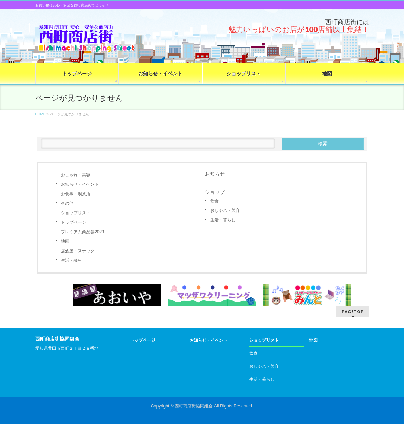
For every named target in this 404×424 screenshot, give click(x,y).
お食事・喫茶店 (75, 193)
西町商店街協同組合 (194, 406)
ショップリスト (75, 212)
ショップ (215, 192)
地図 (65, 241)
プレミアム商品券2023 (82, 231)
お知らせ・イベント (80, 184)
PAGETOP (353, 311)
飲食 (214, 200)
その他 (67, 203)
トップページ (73, 222)
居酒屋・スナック (78, 250)
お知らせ (215, 174)
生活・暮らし (73, 260)
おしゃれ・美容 (75, 174)
